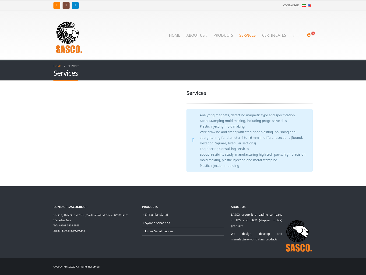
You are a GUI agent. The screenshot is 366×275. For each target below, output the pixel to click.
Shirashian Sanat (156, 215)
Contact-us (291, 5)
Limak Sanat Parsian (159, 231)
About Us (196, 35)
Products (223, 35)
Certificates (274, 35)
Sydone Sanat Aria (157, 223)
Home (174, 35)
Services (247, 35)
